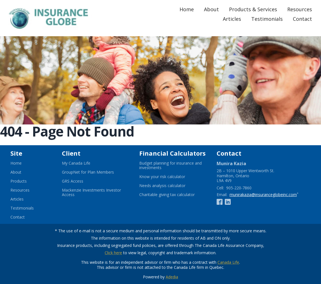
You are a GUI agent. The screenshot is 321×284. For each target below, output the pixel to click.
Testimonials (267, 18)
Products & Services (253, 9)
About (211, 9)
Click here (113, 252)
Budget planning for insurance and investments (170, 165)
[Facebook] (220, 202)
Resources (299, 9)
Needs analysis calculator (169, 185)
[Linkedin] (228, 202)
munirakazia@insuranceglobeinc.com (263, 194)
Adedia (172, 277)
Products (18, 181)
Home (186, 9)
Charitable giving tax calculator (173, 194)
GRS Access (79, 181)
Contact (302, 18)
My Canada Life (83, 163)
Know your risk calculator (169, 176)
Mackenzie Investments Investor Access (91, 192)
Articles (232, 18)
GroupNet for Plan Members (95, 172)
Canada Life (228, 262)
